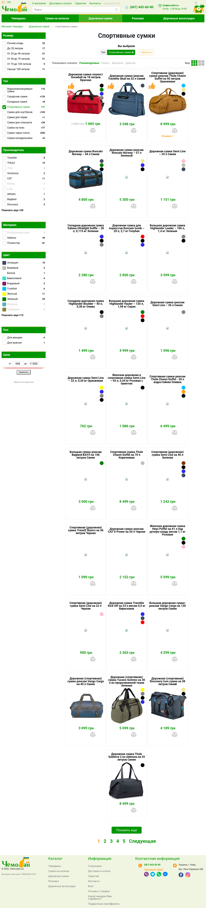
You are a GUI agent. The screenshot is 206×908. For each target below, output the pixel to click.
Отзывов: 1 (167, 136)
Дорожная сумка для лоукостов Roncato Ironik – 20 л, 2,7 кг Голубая (126, 228)
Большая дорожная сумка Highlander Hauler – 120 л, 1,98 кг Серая (126, 304)
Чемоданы (18, 18)
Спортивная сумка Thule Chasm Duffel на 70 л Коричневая (126, 455)
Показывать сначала (64, 63)
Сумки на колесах (57, 18)
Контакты (95, 3)
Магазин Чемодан (12, 26)
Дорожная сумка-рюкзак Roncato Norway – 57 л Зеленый (127, 153)
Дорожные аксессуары (179, 18)
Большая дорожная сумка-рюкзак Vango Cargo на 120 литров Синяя (167, 606)
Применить (24, 372)
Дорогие (130, 63)
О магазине (39, 3)
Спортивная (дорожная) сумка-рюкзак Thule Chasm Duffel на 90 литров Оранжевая (167, 77)
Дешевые (117, 63)
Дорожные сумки (100, 18)
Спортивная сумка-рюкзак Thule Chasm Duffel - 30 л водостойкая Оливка (168, 379)
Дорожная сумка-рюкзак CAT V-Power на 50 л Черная (126, 530)
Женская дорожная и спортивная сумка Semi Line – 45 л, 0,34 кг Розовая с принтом (127, 379)
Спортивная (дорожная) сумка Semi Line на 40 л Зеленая (167, 455)
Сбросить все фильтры (23, 382)
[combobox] (76, 10)
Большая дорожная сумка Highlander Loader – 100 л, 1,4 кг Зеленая (167, 228)
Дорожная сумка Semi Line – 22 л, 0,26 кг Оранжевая (86, 379)
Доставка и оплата (60, 3)
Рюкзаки (138, 18)
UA (9, 2)
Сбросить (146, 52)
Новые (106, 63)
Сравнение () (111, 3)
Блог (91, 886)
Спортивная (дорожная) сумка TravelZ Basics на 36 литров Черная (85, 530)
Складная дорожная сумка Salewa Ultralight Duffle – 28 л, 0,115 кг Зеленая (86, 228)
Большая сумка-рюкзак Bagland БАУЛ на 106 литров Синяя (86, 455)
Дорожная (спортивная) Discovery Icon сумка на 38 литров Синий (167, 681)
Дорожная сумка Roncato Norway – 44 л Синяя (86, 153)
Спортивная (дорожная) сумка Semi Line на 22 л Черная (86, 606)
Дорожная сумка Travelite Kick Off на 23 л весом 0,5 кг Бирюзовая (126, 606)
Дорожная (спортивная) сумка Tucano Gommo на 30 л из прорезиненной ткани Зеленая (126, 681)
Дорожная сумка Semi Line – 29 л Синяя (168, 153)
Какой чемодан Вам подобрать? (100, 897)
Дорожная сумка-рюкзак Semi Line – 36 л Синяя (167, 304)
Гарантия (80, 3)
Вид (187, 63)
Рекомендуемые (89, 63)
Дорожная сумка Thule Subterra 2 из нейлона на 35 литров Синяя (126, 757)
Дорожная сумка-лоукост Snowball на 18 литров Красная (85, 77)
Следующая (142, 847)
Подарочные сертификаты (104, 903)
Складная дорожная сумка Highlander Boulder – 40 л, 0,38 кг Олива (86, 304)
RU (3, 2)
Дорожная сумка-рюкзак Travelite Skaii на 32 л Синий (126, 77)
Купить (81, 130)
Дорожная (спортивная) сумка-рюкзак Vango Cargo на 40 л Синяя (86, 681)
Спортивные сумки (121, 52)
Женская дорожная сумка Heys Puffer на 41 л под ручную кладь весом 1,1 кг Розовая (168, 530)
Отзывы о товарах (99, 891)
